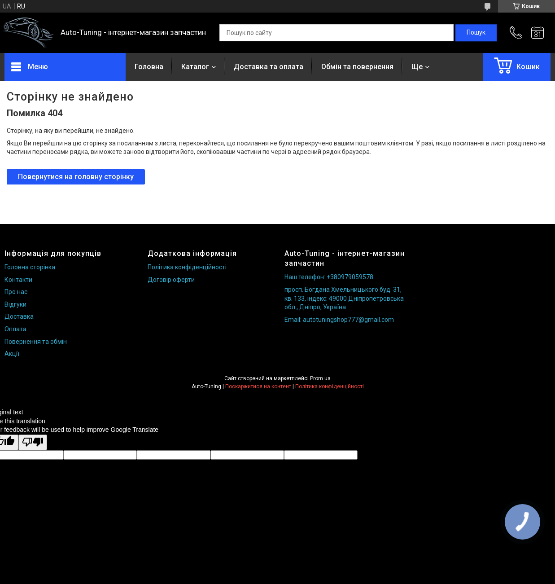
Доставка (19, 316)
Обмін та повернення (357, 66)
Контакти (18, 279)
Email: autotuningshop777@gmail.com (339, 319)
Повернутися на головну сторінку (76, 176)
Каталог (195, 66)
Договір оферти (171, 279)
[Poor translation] (32, 442)
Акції (11, 353)
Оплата (15, 329)
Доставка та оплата (268, 66)
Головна (149, 66)
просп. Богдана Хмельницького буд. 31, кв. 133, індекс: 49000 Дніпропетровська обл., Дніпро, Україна (344, 298)
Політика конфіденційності (187, 267)
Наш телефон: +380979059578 (328, 277)
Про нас (15, 291)
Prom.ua (320, 378)
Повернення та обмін (35, 341)
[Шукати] (476, 32)
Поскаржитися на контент (258, 386)
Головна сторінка (29, 267)
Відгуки (15, 304)
